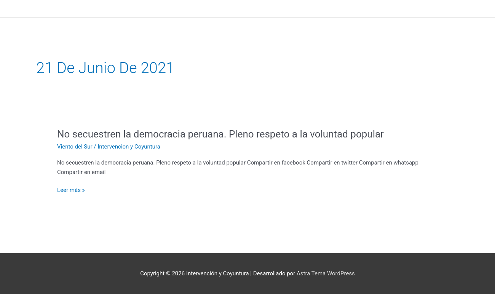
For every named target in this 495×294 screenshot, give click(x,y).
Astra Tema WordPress (326, 273)
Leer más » (71, 190)
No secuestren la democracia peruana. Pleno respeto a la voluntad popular (220, 134)
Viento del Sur (75, 146)
